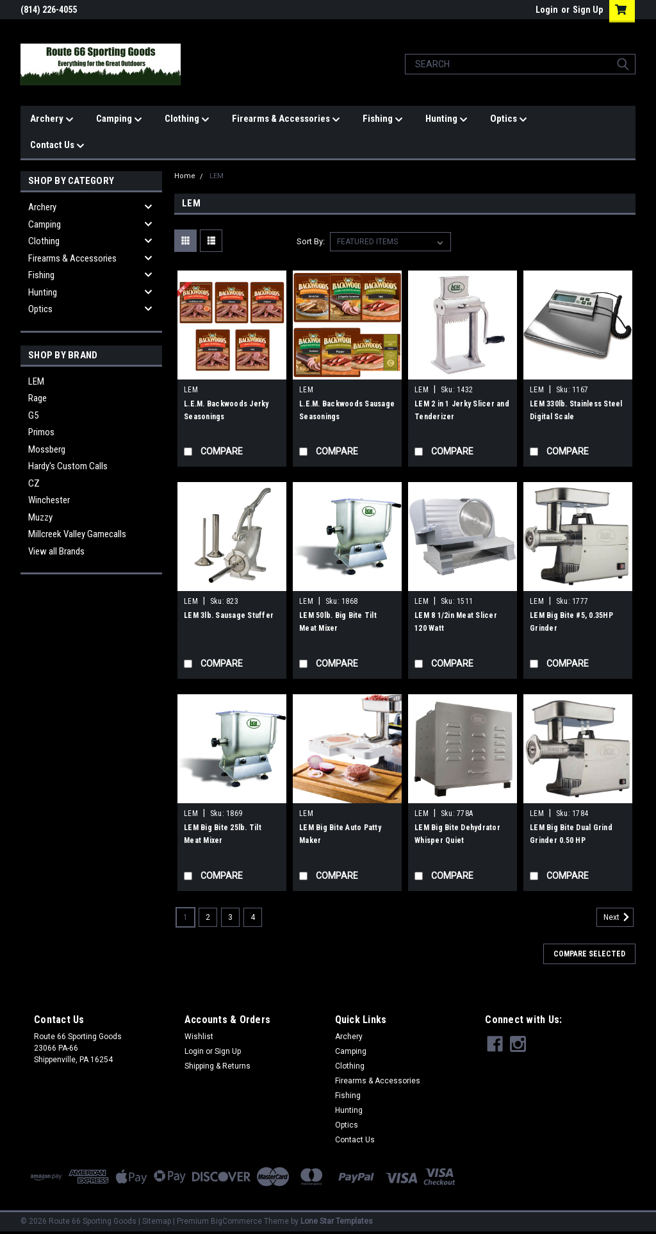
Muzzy (40, 517)
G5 (33, 415)
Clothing (187, 119)
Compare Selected (589, 953)
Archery (52, 119)
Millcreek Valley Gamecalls (77, 534)
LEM (36, 381)
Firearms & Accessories (286, 119)
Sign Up (588, 9)
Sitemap (156, 1221)
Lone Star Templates (336, 1221)
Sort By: (311, 241)
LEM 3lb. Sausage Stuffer (229, 615)
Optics (508, 119)
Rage (37, 398)
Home (184, 176)
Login (547, 9)
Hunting (446, 119)
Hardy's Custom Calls (68, 466)
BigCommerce (236, 1221)
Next (618, 917)
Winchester (49, 500)
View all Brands (56, 551)
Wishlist (198, 1036)
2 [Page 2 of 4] (208, 917)
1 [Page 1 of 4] (185, 917)
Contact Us (57, 145)
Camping (119, 119)
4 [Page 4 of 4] (252, 917)
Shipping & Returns (217, 1066)
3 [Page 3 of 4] (230, 917)
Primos (41, 432)
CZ (34, 483)
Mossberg (46, 449)
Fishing (383, 119)
